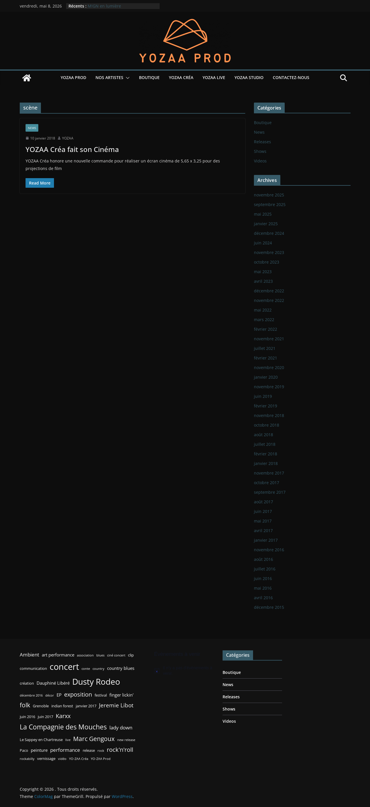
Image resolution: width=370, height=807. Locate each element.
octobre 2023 (266, 262)
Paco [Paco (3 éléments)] (24, 750)
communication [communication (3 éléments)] (33, 668)
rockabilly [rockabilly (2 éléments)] (27, 759)
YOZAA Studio (248, 77)
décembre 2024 (269, 233)
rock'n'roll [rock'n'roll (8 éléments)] (120, 749)
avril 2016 (263, 597)
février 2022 (265, 329)
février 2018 (265, 454)
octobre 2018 (266, 425)
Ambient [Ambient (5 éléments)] (29, 654)
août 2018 (263, 434)
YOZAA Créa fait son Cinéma (72, 149)
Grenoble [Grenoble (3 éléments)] (41, 705)
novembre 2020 (269, 367)
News (32, 128)
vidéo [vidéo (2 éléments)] (62, 759)
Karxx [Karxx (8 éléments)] (63, 716)
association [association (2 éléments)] (85, 655)
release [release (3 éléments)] (89, 750)
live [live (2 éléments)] (68, 740)
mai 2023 (263, 271)
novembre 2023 (269, 252)
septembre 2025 (270, 204)
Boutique (149, 77)
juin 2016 (263, 578)
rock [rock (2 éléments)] (101, 751)
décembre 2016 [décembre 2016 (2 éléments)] (31, 695)
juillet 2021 (264, 348)
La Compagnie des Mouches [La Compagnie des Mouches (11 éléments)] (63, 726)
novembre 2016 (269, 549)
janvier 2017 (266, 540)
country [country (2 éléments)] (98, 669)
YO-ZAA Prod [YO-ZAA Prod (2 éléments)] (101, 759)
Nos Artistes (109, 77)
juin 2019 (263, 396)
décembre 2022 (269, 291)
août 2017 (263, 501)
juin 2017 (263, 511)
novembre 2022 (269, 300)
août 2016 (263, 559)
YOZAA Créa (181, 77)
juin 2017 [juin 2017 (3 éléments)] (45, 716)
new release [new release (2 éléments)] (126, 740)
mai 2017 (263, 521)
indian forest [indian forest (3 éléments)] (62, 705)
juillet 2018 (264, 444)
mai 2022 (263, 310)
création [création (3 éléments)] (27, 683)
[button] (126, 78)
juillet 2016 (264, 569)
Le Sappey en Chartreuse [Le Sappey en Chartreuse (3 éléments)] (41, 739)
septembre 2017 (270, 492)
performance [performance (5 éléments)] (65, 750)
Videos (260, 161)
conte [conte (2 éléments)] (86, 669)
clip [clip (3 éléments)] (131, 655)
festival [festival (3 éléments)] (101, 695)
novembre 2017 (269, 473)
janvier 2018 (266, 463)
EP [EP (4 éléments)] (59, 695)
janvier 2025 (266, 223)
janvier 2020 (266, 377)
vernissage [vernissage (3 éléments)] (46, 758)
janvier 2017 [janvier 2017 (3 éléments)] (86, 705)
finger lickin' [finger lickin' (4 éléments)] (121, 695)
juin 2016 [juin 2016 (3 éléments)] (27, 716)
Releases (262, 141)
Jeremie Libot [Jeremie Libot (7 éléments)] (116, 705)
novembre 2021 (269, 338)
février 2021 (265, 358)
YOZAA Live (214, 77)
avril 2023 (263, 281)
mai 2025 (263, 214)
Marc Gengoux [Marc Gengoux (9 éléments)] (94, 738)
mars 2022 (264, 319)
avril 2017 (263, 530)
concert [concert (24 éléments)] (64, 666)
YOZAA (67, 138)
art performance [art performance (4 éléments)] (58, 655)
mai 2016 (263, 588)
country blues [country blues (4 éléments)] (120, 668)
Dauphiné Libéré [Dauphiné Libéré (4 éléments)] (53, 683)
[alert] (184, 671)
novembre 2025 (269, 195)
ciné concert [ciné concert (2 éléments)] (116, 655)
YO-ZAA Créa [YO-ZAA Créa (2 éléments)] (78, 759)
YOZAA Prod (73, 77)
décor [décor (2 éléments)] (49, 695)
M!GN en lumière (104, 6)
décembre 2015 (269, 607)
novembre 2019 (269, 386)
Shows (260, 151)
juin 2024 (263, 243)
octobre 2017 (266, 482)
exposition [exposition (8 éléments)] (78, 694)
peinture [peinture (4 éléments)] (39, 750)
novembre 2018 (269, 415)
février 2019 (265, 406)
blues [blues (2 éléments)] (100, 655)
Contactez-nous (291, 77)
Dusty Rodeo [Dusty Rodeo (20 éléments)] (96, 681)
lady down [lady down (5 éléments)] (120, 727)
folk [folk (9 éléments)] (25, 705)
